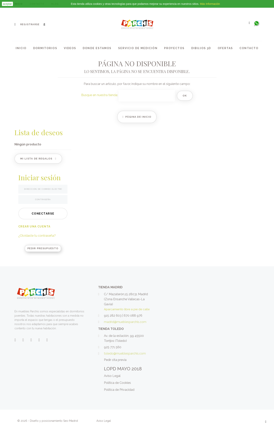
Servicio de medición (138, 48)
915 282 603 (112, 315)
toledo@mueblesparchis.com (125, 353)
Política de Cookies (117, 383)
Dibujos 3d (201, 48)
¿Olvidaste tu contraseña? (37, 235)
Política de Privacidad (119, 390)
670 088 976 (133, 315)
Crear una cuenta (34, 226)
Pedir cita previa (115, 360)
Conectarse (43, 213)
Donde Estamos (97, 48)
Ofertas (225, 48)
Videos (70, 48)
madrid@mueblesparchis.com (125, 322)
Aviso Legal (112, 376)
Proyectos (174, 48)
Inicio (21, 48)
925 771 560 (112, 347)
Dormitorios (45, 48)
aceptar (7, 3)
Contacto (248, 48)
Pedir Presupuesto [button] (42, 248)
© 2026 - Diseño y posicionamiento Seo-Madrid (48, 420)
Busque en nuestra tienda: (99, 95)
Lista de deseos (38, 132)
